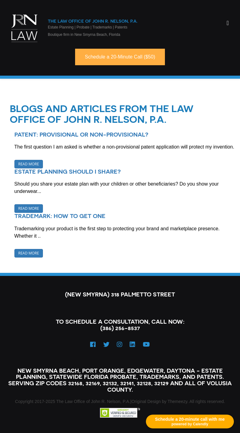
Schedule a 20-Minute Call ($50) (120, 56)
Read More (28, 164)
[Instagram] (119, 344)
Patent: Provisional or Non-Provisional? (81, 134)
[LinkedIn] (132, 344)
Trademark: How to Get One (59, 216)
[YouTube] (146, 344)
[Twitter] (106, 344)
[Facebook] (93, 344)
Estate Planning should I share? (67, 171)
